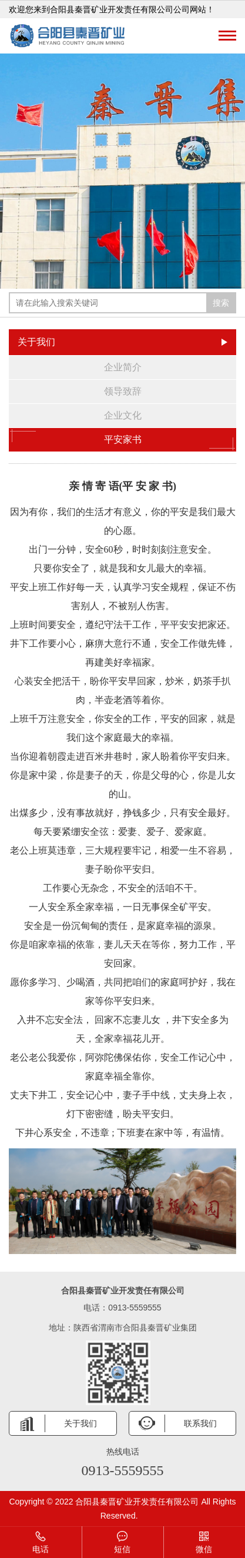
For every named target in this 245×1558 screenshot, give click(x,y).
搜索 (221, 302)
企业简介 (123, 367)
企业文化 (123, 415)
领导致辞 (123, 391)
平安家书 (122, 439)
